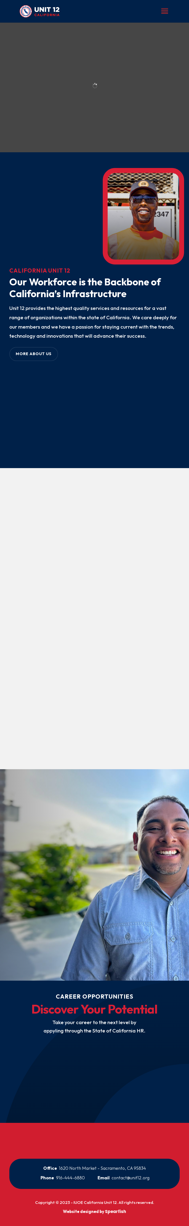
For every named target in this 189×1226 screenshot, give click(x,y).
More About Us (34, 353)
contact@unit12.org (130, 1178)
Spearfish (115, 1211)
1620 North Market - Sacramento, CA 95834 (102, 1168)
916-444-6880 (70, 1178)
